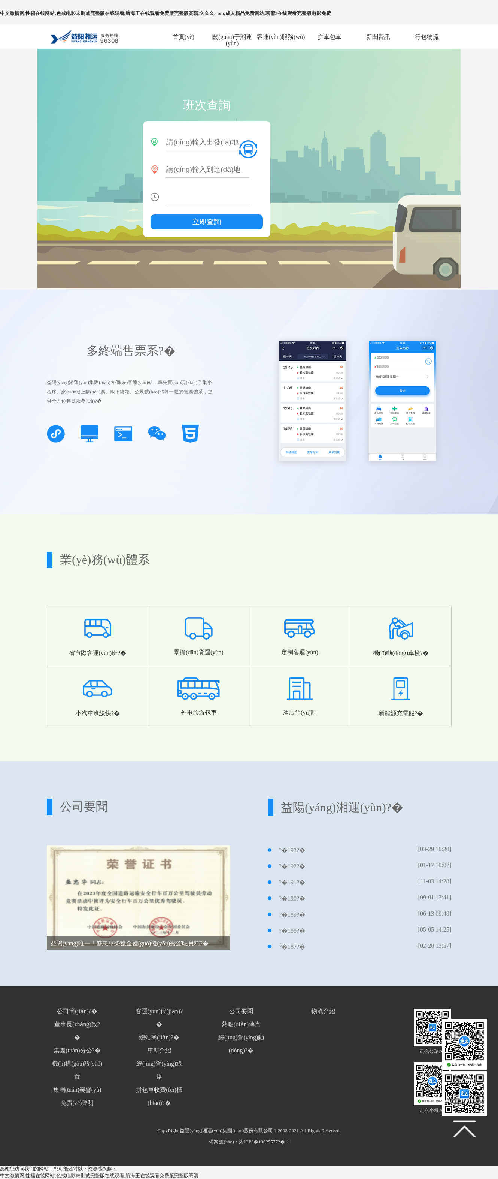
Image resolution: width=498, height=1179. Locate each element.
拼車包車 (329, 37)
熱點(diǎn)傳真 (241, 1024)
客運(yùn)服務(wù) (281, 37)
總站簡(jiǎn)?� (159, 1037)
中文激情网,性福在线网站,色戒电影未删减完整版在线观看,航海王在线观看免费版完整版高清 (99, 1175)
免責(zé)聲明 (77, 1103)
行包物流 (427, 37)
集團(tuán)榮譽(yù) (77, 1090)
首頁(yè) (183, 37)
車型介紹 (159, 1050)
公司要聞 (241, 1011)
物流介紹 (323, 1011)
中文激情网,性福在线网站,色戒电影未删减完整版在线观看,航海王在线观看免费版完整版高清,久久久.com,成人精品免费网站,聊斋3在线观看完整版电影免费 (165, 13)
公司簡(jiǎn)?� (77, 1011)
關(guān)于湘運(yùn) (232, 37)
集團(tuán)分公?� (77, 1050)
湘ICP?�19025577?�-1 (264, 1142)
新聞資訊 (378, 37)
